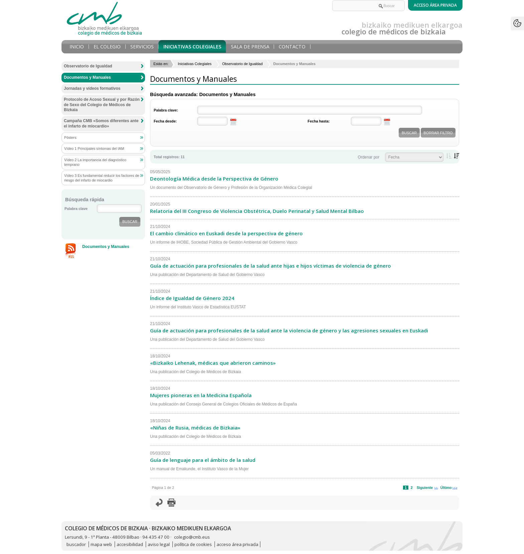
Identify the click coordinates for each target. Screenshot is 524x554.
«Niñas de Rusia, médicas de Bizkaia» (195, 427)
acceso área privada (237, 544)
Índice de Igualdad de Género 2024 (192, 298)
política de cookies (193, 544)
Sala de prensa (250, 46)
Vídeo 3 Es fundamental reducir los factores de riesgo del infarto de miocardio (101, 178)
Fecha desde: (165, 121)
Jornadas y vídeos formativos (92, 88)
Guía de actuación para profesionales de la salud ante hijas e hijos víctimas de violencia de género (270, 265)
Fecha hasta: (319, 121)
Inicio (77, 46)
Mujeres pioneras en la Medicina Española (201, 395)
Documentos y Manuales (87, 77)
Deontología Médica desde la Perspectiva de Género (214, 178)
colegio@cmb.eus (192, 537)
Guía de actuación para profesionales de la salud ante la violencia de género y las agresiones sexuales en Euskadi (289, 330)
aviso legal (159, 544)
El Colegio (107, 46)
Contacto (292, 46)
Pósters (70, 137)
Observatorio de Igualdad (242, 64)
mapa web (101, 544)
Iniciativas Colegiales (192, 46)
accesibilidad (130, 544)
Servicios (142, 46)
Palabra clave (76, 209)
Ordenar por (369, 157)
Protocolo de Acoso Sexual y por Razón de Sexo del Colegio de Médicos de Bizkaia (102, 104)
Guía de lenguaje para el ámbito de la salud (202, 460)
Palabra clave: (166, 110)
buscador (76, 544)
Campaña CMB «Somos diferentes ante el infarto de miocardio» (101, 123)
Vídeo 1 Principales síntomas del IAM (94, 149)
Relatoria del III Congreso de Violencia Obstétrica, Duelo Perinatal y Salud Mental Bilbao (257, 211)
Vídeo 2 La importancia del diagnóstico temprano (95, 162)
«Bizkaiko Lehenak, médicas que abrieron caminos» (213, 362)
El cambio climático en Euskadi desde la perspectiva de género (226, 233)
